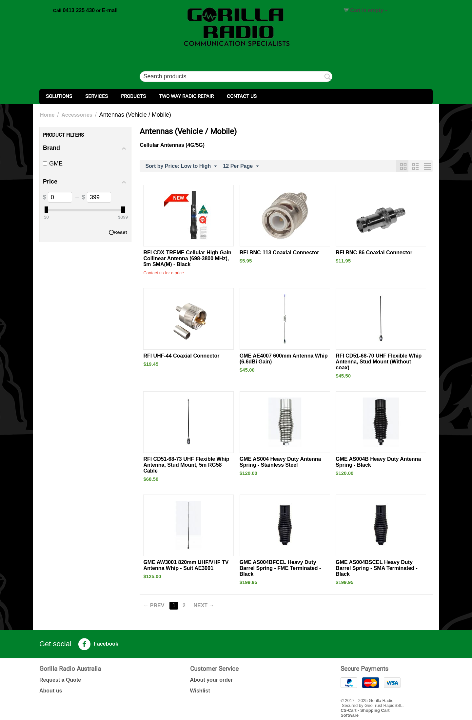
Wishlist (200, 690)
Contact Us (242, 96)
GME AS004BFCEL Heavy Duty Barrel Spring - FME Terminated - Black (280, 568)
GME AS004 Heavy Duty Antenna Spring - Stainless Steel (280, 462)
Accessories (76, 115)
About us (50, 690)
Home (47, 115)
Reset (120, 232)
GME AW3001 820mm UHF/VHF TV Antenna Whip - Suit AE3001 (185, 565)
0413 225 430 (79, 10)
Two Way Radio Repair (186, 96)
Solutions (59, 96)
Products (133, 96)
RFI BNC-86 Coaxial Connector (374, 252)
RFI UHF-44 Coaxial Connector (181, 356)
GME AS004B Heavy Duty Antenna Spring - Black (378, 462)
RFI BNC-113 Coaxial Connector (279, 252)
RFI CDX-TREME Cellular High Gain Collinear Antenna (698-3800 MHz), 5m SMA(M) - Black (187, 258)
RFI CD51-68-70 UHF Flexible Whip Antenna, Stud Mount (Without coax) (379, 361)
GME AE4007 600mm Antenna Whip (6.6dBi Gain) (284, 358)
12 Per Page (241, 166)
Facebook (98, 644)
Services (96, 96)
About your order (211, 680)
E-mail (110, 10)
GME (53, 163)
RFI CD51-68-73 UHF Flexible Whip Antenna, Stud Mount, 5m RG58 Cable (186, 465)
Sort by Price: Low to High (181, 166)
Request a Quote (60, 680)
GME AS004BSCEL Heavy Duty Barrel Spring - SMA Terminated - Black (377, 568)
